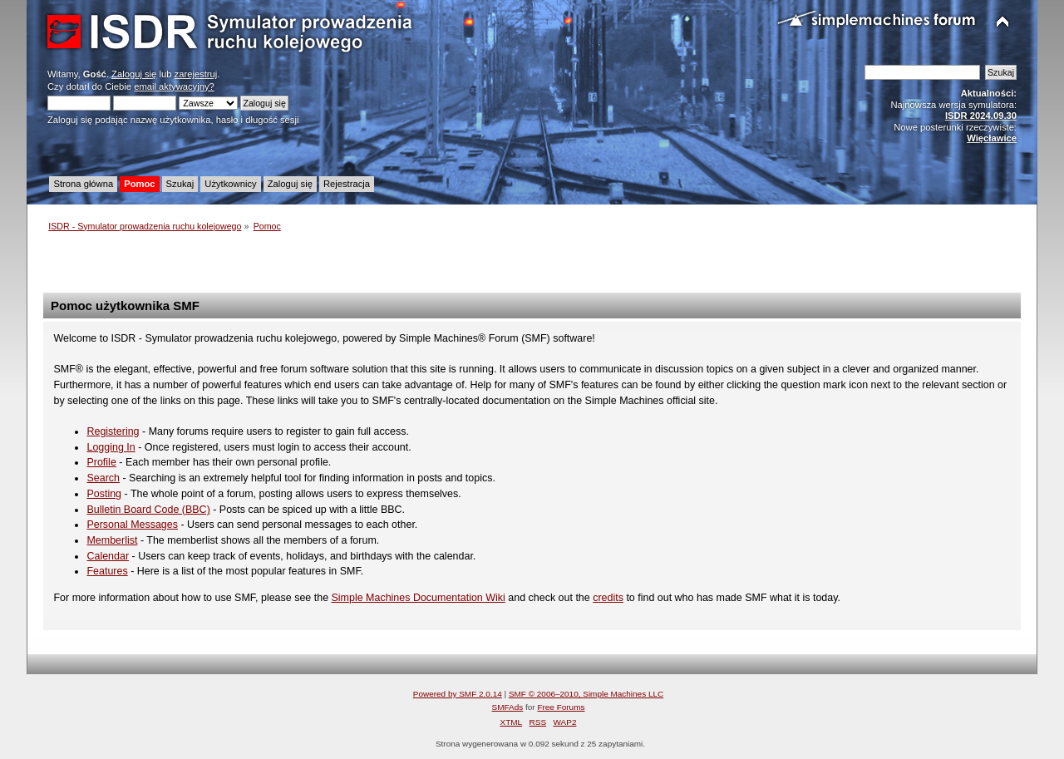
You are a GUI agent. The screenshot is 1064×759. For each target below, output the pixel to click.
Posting (103, 494)
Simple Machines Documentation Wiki (418, 598)
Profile (101, 462)
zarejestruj (196, 74)
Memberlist (111, 540)
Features (106, 571)
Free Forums (560, 707)
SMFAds (508, 707)
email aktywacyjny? (174, 86)
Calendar (107, 556)
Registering (112, 431)
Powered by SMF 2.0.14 (457, 693)
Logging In (110, 447)
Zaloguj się (133, 74)
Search (103, 478)
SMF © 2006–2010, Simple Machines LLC (586, 693)
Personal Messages (132, 524)
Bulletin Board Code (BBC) (147, 509)
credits (608, 598)
